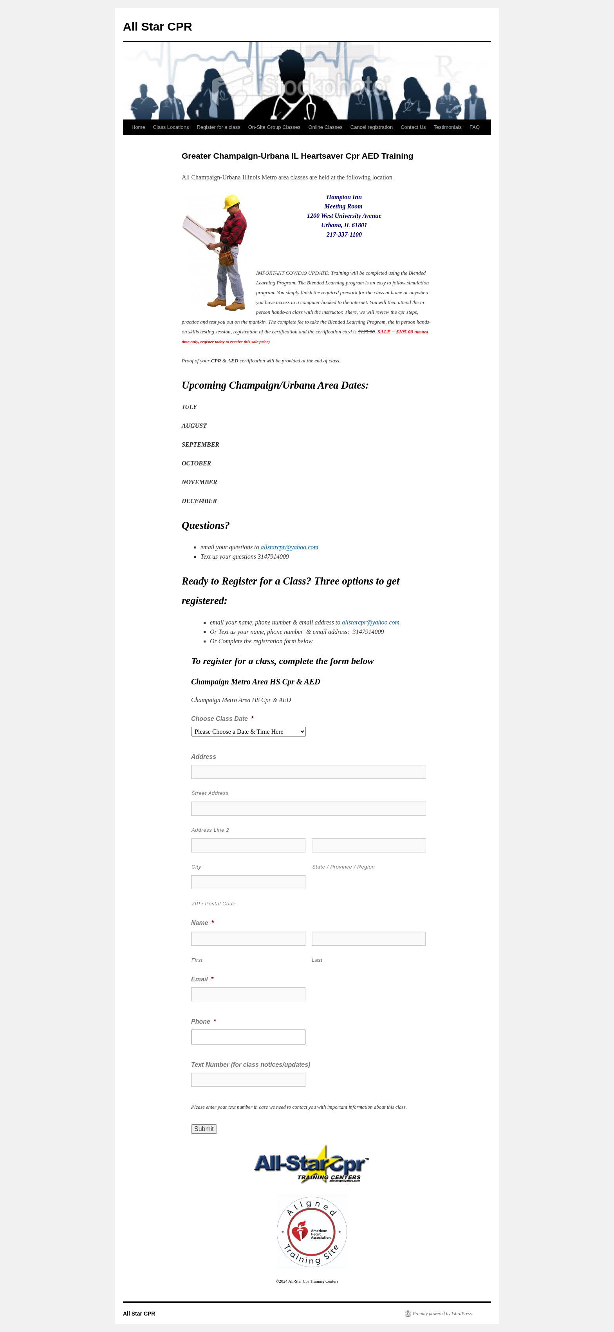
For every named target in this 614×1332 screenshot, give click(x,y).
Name (202, 922)
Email (202, 979)
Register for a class (218, 127)
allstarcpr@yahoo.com (289, 547)
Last (317, 960)
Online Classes (325, 127)
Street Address (210, 793)
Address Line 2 (210, 830)
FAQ (475, 127)
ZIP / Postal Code (213, 904)
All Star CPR (157, 26)
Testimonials (448, 127)
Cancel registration (371, 127)
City (196, 867)
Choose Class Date (222, 718)
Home (138, 127)
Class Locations (171, 127)
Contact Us (413, 127)
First (197, 960)
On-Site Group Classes (274, 127)
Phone (203, 1021)
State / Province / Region (343, 867)
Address (203, 756)
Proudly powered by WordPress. (443, 1313)
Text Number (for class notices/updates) (250, 1064)
